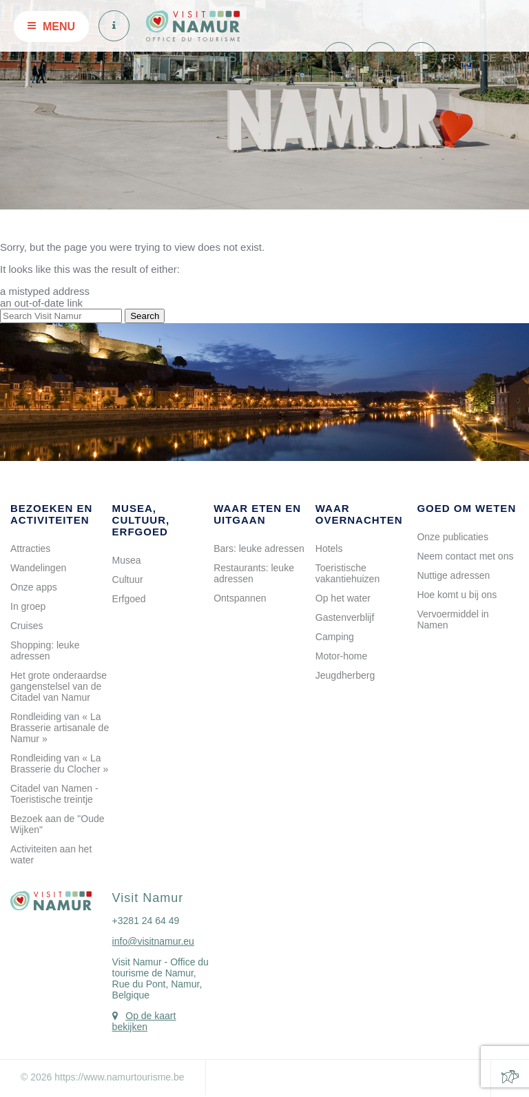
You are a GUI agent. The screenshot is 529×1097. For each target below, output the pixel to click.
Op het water (343, 598)
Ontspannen (240, 598)
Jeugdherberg (345, 675)
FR (448, 57)
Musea (126, 560)
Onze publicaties (452, 536)
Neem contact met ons (465, 556)
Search (144, 316)
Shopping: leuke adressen (44, 650)
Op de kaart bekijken (144, 1021)
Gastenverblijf (345, 617)
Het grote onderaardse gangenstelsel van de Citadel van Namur (58, 686)
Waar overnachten (359, 514)
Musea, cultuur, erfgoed (141, 519)
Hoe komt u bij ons (457, 594)
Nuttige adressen (453, 575)
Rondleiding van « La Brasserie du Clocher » (59, 763)
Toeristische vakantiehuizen (347, 573)
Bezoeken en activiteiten (51, 514)
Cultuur (127, 579)
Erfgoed (129, 598)
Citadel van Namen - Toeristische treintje (54, 794)
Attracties (30, 548)
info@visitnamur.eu (153, 941)
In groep (27, 606)
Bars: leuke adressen (259, 548)
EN (510, 57)
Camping (334, 636)
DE (489, 57)
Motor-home (341, 656)
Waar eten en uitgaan (257, 514)
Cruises (26, 625)
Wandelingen (38, 567)
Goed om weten (466, 508)
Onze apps (33, 587)
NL (468, 57)
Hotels (329, 548)
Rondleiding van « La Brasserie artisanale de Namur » (59, 727)
